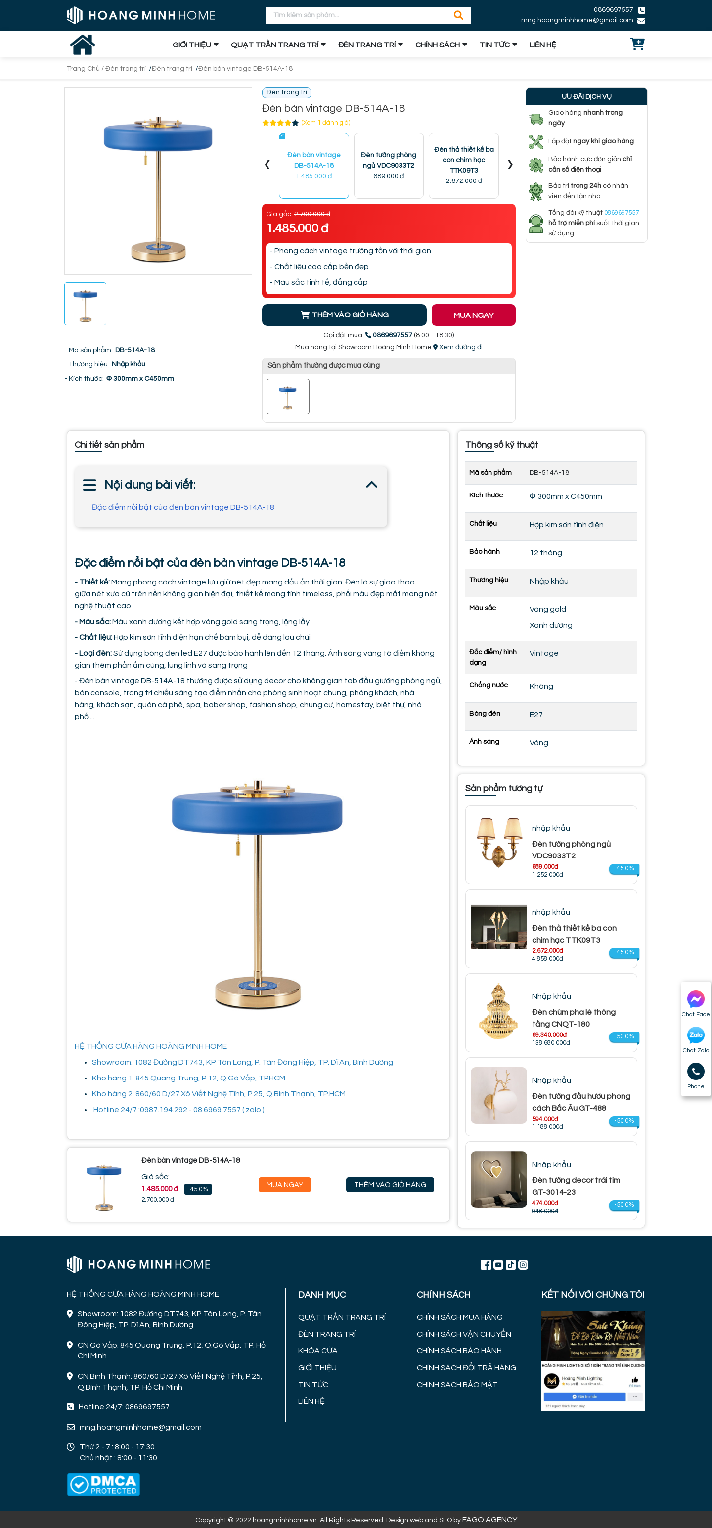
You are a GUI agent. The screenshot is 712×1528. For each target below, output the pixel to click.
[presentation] (267, 166)
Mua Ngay (285, 1185)
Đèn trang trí (125, 68)
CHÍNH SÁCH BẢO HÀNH (459, 1351)
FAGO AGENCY (489, 1520)
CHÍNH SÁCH (437, 45)
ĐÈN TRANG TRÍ (367, 45)
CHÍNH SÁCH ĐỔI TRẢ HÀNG (466, 1368)
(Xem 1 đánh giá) (326, 122)
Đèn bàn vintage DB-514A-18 (245, 68)
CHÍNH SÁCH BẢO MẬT (457, 1385)
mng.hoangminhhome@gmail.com (577, 20)
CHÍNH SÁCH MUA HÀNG (460, 1317)
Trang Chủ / (86, 68)
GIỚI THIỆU (192, 45)
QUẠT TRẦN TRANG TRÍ (274, 45)
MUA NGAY (473, 315)
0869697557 (613, 9)
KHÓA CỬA (318, 1351)
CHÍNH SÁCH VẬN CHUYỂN (464, 1334)
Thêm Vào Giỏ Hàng (390, 1185)
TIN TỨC (495, 45)
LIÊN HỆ (543, 45)
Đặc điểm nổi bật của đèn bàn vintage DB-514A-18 (183, 507)
